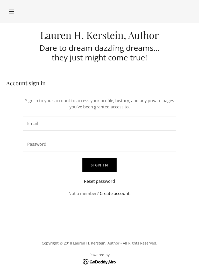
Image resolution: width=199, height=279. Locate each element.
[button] (11, 11)
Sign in (99, 165)
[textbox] (99, 123)
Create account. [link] (115, 193)
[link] (99, 37)
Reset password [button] (99, 181)
